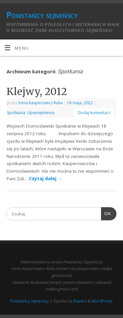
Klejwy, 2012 (37, 91)
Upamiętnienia (40, 112)
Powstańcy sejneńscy (41, 15)
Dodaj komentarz (94, 112)
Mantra (80, 301)
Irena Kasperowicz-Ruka (40, 103)
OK (106, 214)
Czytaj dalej (45, 179)
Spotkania (16, 112)
